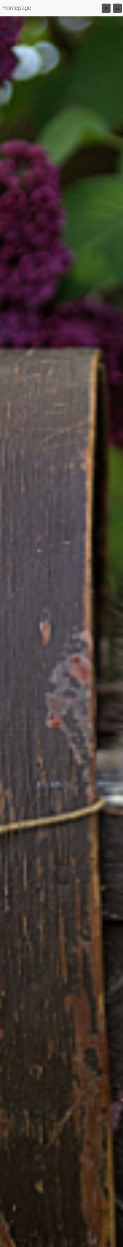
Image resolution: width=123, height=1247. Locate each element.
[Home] (16, 8)
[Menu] (117, 8)
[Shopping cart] (106, 8)
